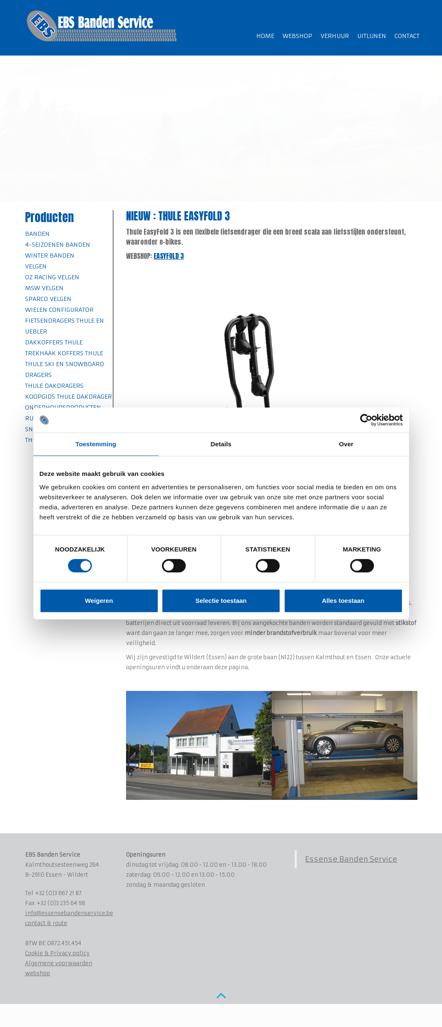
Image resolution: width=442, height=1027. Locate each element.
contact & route (46, 923)
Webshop (297, 36)
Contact (406, 36)
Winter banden (49, 255)
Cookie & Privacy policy (57, 953)
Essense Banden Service (351, 859)
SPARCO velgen (48, 299)
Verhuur (335, 36)
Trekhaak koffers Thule (64, 353)
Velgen (36, 266)
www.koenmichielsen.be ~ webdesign (96, 1016)
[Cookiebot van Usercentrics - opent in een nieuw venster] (366, 420)
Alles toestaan (343, 600)
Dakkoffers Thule (54, 342)
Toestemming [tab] (96, 444)
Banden (37, 234)
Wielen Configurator (59, 310)
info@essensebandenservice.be (69, 913)
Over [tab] (346, 444)
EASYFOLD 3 (169, 256)
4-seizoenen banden (57, 244)
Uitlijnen (371, 36)
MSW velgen (44, 288)
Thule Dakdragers (54, 386)
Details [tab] (221, 444)
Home (265, 36)
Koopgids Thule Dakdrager (68, 396)
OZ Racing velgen (52, 277)
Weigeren (99, 600)
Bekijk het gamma (61, 122)
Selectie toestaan (221, 600)
